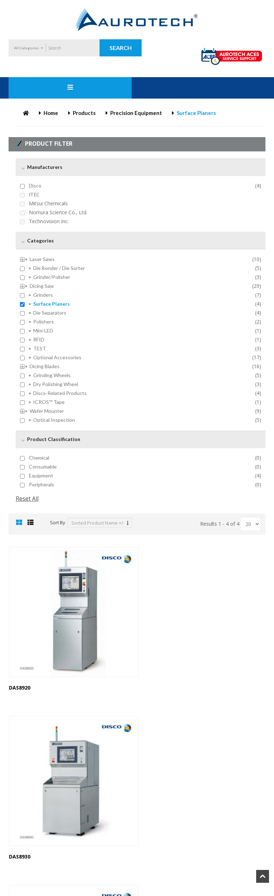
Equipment (41, 475)
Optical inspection (54, 419)
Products (84, 113)
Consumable (43, 466)
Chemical (39, 457)
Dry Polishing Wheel (55, 384)
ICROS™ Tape (49, 402)
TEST (39, 348)
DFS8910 (19, 841)
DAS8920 (19, 680)
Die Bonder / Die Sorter (59, 268)
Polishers (43, 321)
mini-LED (43, 330)
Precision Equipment (136, 113)
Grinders (43, 294)
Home (51, 113)
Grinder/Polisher (51, 277)
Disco (35, 185)
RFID (38, 339)
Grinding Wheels (52, 375)
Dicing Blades (45, 366)
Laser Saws (42, 259)
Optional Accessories (57, 357)
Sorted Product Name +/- (98, 523)
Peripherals (41, 484)
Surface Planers (51, 303)
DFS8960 (153, 841)
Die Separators (49, 312)
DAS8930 (153, 680)
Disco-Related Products (60, 393)
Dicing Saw (42, 286)
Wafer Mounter (47, 411)
